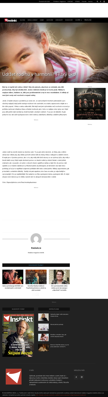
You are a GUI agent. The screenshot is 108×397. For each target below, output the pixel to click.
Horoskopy (59, 20)
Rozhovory (69, 20)
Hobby (42, 20)
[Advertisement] (54, 10)
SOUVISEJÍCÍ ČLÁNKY (36, 265)
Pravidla (84, 1)
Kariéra (90, 1)
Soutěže (78, 20)
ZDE (37, 395)
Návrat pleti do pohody (56, 324)
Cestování (49, 20)
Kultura (22, 20)
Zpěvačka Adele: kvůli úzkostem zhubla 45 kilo (59, 315)
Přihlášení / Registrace (59, 1)
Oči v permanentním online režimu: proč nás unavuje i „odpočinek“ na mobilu (59, 288)
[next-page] (37, 294)
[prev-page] (34, 294)
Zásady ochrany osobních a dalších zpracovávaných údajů (56, 395)
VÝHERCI (77, 1)
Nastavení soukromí (80, 395)
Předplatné (87, 20)
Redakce (36, 247)
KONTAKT (70, 1)
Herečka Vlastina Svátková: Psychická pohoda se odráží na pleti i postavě (36, 288)
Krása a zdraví (32, 20)
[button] (97, 1)
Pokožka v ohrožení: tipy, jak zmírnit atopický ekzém (58, 336)
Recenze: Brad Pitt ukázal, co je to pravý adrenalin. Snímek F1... (59, 346)
